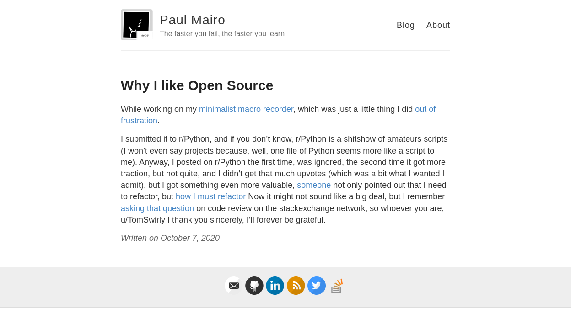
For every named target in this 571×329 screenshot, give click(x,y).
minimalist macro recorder (246, 109)
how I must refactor (211, 196)
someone (314, 185)
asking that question (158, 208)
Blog (406, 25)
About (438, 25)
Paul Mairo (193, 20)
